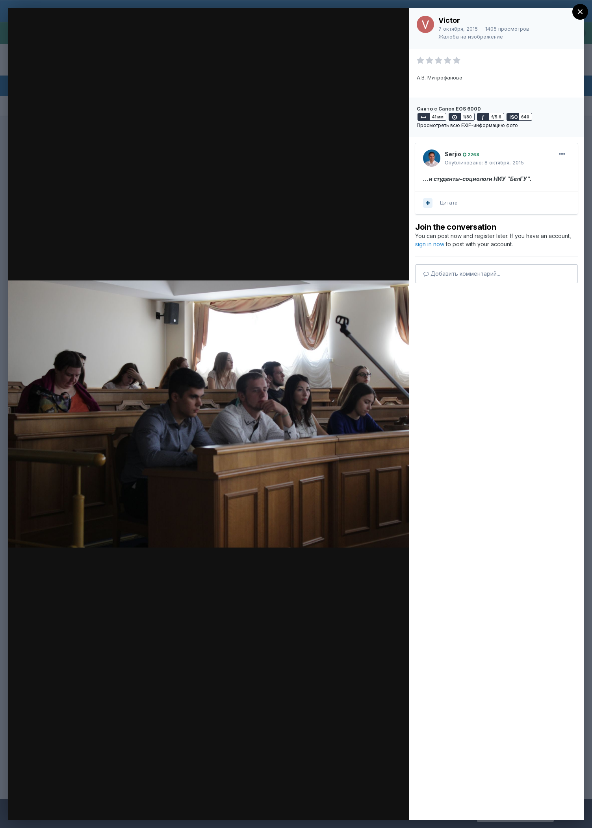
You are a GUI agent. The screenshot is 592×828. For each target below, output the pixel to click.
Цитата (449, 202)
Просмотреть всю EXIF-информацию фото (467, 125)
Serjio (453, 154)
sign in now (429, 244)
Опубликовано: (484, 162)
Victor (449, 20)
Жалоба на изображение (470, 36)
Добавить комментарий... (461, 273)
